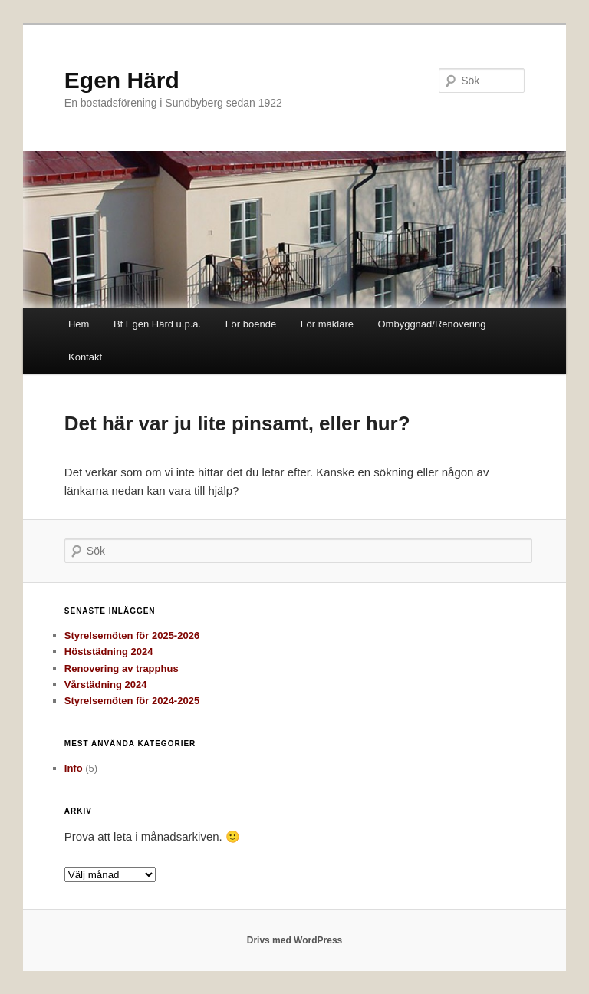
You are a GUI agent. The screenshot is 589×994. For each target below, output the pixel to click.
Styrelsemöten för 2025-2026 (131, 635)
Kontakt (85, 357)
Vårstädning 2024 (105, 684)
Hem (78, 324)
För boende (251, 324)
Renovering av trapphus (121, 668)
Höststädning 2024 (108, 651)
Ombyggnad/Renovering (431, 324)
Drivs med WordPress (295, 940)
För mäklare (327, 324)
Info (73, 768)
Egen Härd (121, 80)
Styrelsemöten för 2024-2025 (131, 700)
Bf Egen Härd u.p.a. (157, 324)
